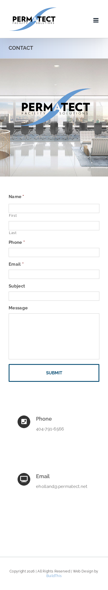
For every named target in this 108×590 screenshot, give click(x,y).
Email (16, 264)
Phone (17, 242)
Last (13, 233)
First (13, 216)
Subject (17, 286)
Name (16, 196)
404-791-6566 (50, 429)
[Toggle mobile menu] (96, 20)
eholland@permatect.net (62, 486)
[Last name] (54, 225)
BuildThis (54, 576)
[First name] (54, 208)
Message (18, 308)
